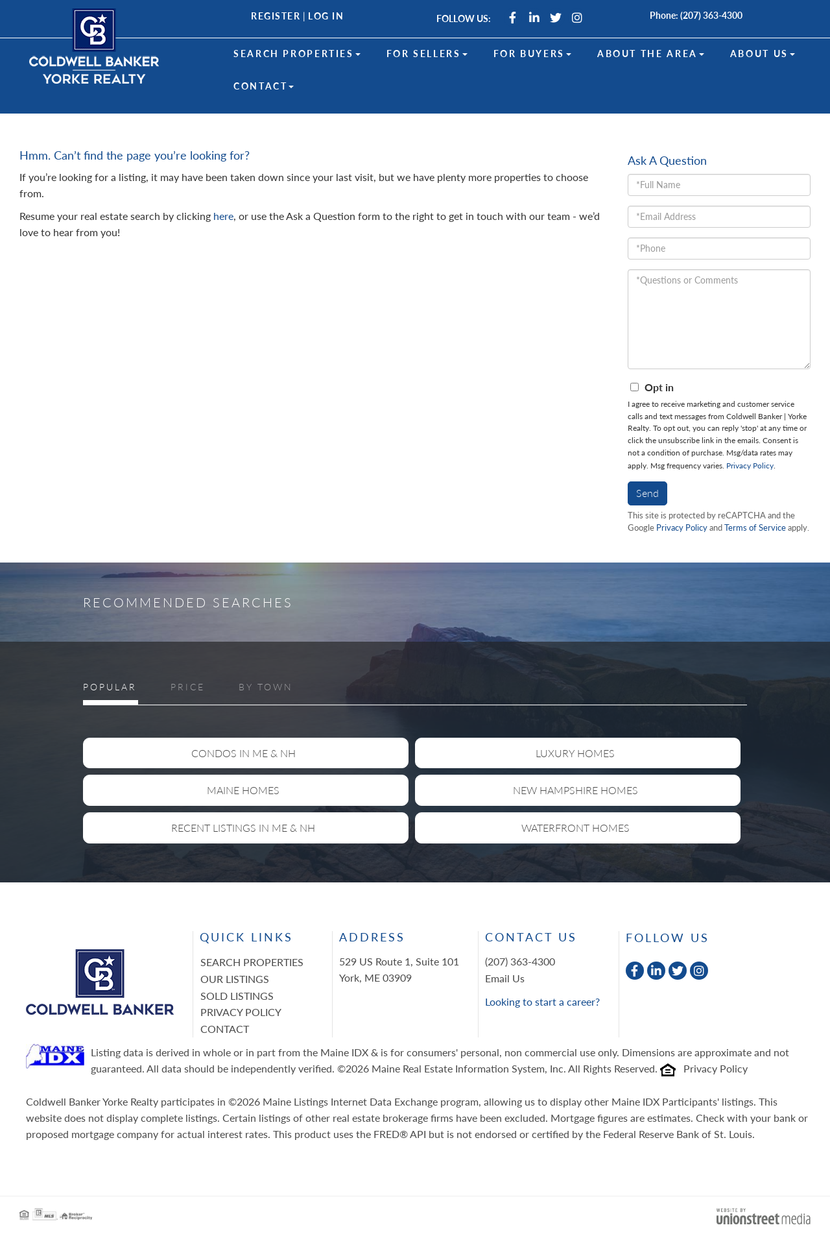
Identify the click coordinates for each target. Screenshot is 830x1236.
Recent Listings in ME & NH (243, 827)
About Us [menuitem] (762, 53)
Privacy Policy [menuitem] (240, 1012)
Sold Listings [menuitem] (237, 995)
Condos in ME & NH (243, 753)
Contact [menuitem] (263, 85)
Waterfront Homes (575, 827)
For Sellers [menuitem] (427, 53)
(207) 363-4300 (711, 15)
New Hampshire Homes (575, 790)
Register (275, 15)
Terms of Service (755, 527)
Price (188, 686)
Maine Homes (243, 790)
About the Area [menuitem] (650, 53)
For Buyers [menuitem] (532, 53)
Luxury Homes (575, 753)
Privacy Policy (750, 465)
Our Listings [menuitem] (234, 979)
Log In (326, 15)
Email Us (505, 978)
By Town (266, 686)
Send (647, 493)
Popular (110, 686)
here (223, 216)
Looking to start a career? (542, 1001)
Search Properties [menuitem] (297, 53)
